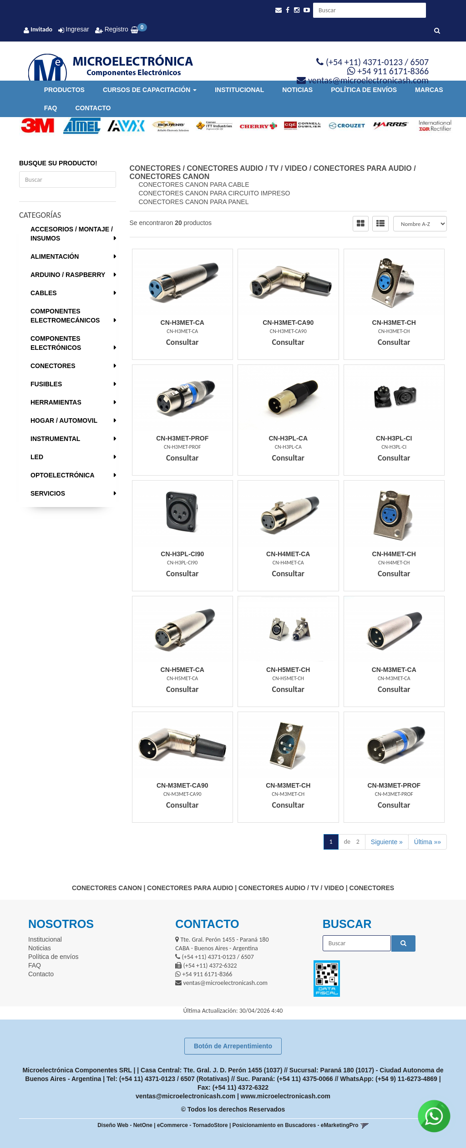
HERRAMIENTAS (55, 402)
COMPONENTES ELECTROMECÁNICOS (65, 316)
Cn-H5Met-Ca (182, 669)
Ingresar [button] (77, 29)
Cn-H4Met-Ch (394, 554)
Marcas (429, 89)
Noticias (297, 89)
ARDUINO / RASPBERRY (67, 274)
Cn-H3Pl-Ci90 (182, 554)
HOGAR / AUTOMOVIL (63, 420)
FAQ (50, 108)
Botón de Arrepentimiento (233, 1046)
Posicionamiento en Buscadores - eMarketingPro (296, 1125)
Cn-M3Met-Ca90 (182, 785)
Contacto (93, 108)
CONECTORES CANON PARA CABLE (194, 184)
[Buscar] (437, 31)
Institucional (239, 89)
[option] (34, 126)
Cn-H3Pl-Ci (394, 438)
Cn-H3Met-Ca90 (288, 322)
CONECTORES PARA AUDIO (363, 168)
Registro (115, 29)
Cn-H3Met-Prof (182, 438)
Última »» (427, 842)
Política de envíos (364, 89)
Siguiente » (387, 842)
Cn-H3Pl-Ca (288, 438)
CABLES (43, 293)
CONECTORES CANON (170, 176)
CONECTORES (53, 365)
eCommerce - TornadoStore (192, 1125)
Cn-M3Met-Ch (288, 785)
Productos (64, 89)
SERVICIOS (47, 493)
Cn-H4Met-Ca (288, 554)
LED (36, 457)
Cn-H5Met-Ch (288, 669)
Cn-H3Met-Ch (394, 322)
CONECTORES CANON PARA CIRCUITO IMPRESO (214, 193)
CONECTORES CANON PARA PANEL (194, 201)
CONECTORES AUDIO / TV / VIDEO (247, 168)
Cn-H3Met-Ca (182, 322)
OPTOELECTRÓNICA (62, 475)
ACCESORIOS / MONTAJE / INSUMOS (71, 234)
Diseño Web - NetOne (124, 1125)
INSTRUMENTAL (55, 438)
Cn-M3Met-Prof (393, 785)
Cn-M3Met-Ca (394, 669)
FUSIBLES (46, 384)
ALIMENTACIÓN (54, 256)
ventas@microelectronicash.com (185, 1096)
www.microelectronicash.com (285, 1096)
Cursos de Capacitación (150, 89)
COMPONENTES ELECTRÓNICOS (55, 343)
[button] (278, 10)
